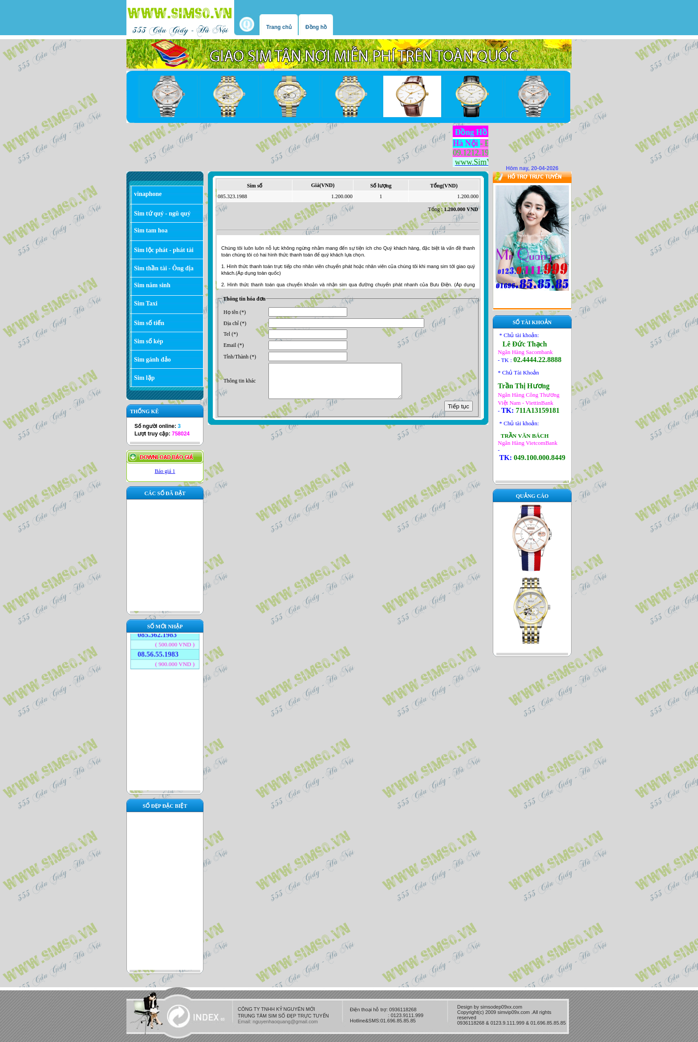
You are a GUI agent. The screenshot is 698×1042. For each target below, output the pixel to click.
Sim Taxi (146, 303)
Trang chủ (279, 27)
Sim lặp (144, 377)
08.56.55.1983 (158, 649)
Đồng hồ (316, 27)
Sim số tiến (149, 323)
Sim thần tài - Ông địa (164, 268)
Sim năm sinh (152, 285)
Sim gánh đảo (152, 359)
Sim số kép (148, 341)
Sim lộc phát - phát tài (164, 250)
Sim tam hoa (150, 230)
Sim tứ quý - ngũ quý (162, 213)
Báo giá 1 (165, 471)
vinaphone (148, 194)
